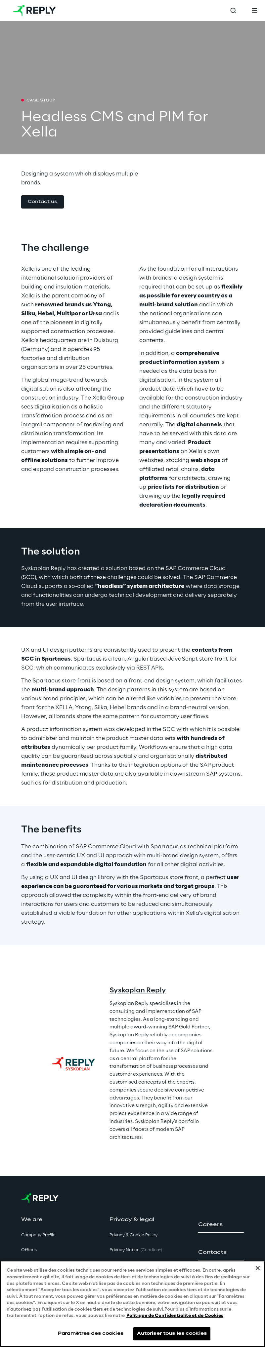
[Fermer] (257, 1268)
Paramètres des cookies (90, 1333)
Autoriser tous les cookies (172, 1333)
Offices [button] (29, 1250)
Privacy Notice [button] (136, 1250)
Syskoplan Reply (138, 990)
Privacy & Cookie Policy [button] (133, 1235)
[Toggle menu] (254, 10)
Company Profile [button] (38, 1235)
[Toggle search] (233, 10)
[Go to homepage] (34, 10)
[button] (42, 202)
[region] (132, 1304)
